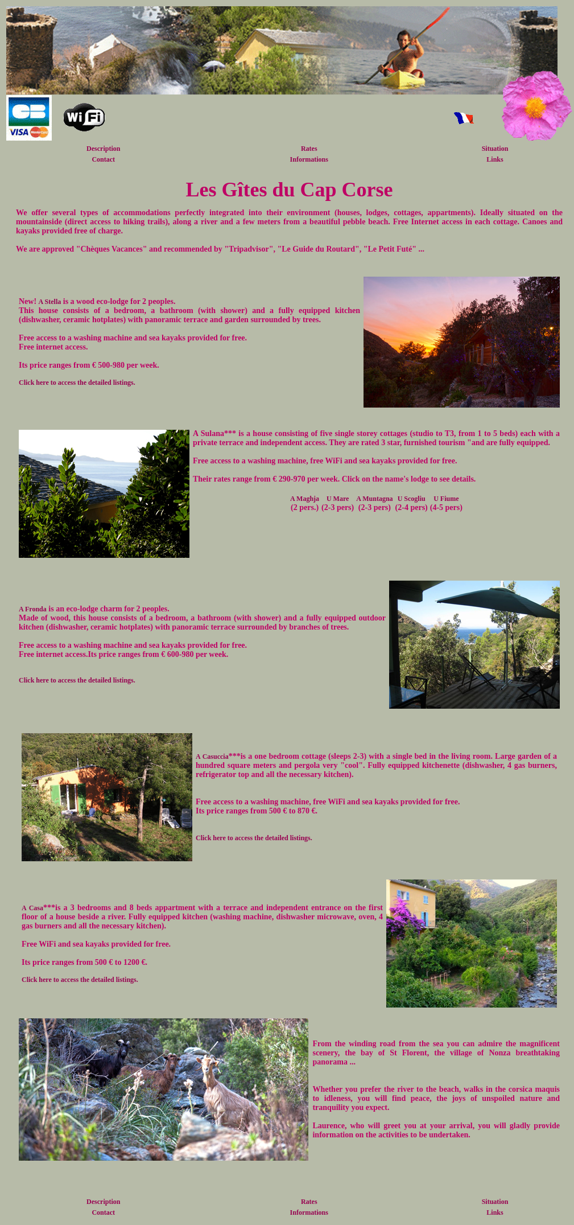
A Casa (32, 908)
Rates (309, 149)
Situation (495, 149)
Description (103, 149)
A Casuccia (212, 757)
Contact (103, 159)
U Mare (338, 499)
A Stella (50, 302)
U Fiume (446, 499)
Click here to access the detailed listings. (77, 383)
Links (494, 159)
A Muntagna (374, 499)
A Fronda (33, 609)
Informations (309, 159)
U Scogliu (412, 499)
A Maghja (304, 499)
